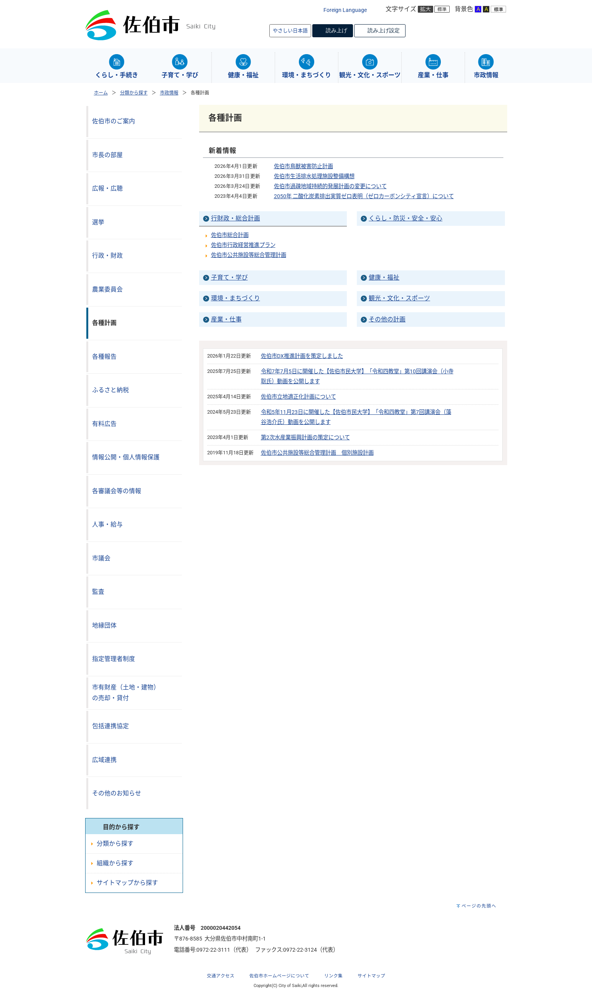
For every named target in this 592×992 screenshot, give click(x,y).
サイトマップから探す (127, 882)
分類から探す (134, 93)
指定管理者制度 (113, 658)
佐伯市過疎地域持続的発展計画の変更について (330, 186)
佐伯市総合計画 (230, 235)
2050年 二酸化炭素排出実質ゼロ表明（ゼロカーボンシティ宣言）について (364, 196)
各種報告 (104, 356)
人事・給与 (107, 524)
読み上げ (336, 30)
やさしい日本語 (290, 30)
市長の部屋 (107, 155)
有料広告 (104, 423)
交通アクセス (220, 976)
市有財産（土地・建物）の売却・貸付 (126, 693)
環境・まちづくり (235, 298)
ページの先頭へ (479, 906)
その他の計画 (387, 319)
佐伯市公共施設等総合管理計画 (248, 255)
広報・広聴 (107, 188)
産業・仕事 (226, 319)
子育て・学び (229, 277)
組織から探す (115, 863)
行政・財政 (107, 255)
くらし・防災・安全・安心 (405, 218)
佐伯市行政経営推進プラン (243, 245)
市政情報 (169, 93)
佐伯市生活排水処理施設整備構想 (314, 176)
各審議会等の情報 (116, 491)
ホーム (101, 93)
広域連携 (104, 759)
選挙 (98, 222)
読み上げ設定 (384, 30)
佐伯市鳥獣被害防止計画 (303, 166)
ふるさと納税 (110, 390)
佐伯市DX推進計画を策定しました (302, 356)
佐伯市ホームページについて (279, 976)
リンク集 (333, 976)
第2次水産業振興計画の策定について (305, 437)
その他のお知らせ (116, 793)
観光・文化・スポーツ (399, 298)
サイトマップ (371, 976)
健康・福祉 (384, 277)
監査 (98, 591)
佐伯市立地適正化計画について (298, 397)
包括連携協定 (110, 726)
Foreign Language (345, 10)
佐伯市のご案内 (113, 121)
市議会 (101, 558)
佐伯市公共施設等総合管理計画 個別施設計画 (317, 453)
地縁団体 (104, 625)
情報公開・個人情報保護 (126, 457)
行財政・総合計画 (235, 218)
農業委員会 (107, 289)
